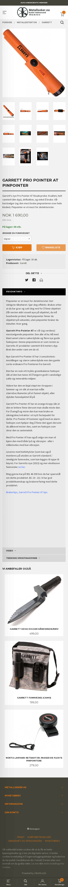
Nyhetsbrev (52, 841)
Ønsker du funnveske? (16, 233)
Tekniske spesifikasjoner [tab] (21, 558)
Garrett (23, 263)
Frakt (20, 837)
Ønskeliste (51, 247)
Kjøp (17, 247)
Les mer (35, 863)
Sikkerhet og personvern (25, 841)
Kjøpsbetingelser (39, 837)
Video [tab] (9, 551)
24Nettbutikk (40, 873)
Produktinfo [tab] (14, 291)
